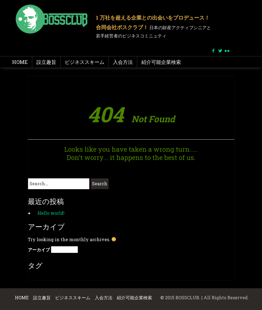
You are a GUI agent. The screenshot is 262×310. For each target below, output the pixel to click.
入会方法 (123, 62)
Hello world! (50, 213)
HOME (20, 62)
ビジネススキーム (84, 62)
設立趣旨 (46, 62)
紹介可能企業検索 (161, 62)
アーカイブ (39, 249)
